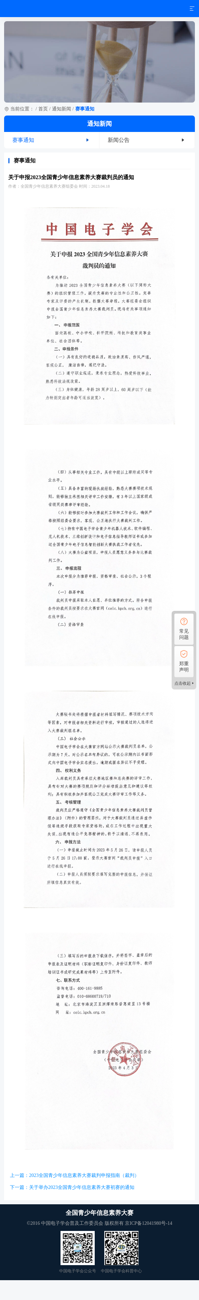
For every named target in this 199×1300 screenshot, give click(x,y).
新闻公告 (119, 140)
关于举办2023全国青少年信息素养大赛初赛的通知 (81, 1187)
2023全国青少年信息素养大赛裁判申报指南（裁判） (84, 1175)
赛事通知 (23, 140)
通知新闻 (61, 108)
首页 (43, 108)
